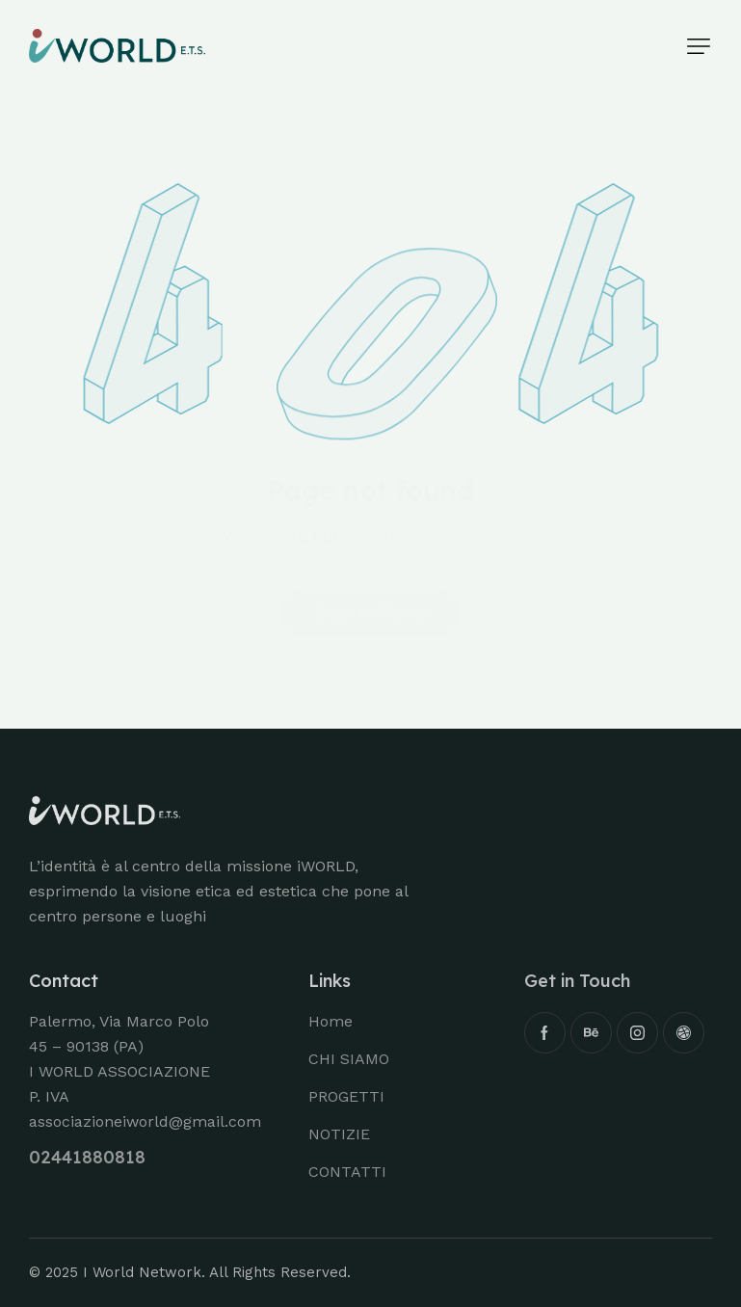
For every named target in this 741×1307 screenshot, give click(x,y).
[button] (698, 46)
